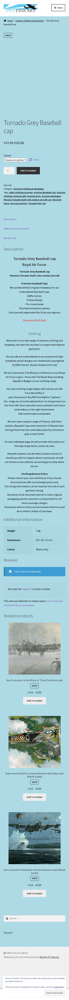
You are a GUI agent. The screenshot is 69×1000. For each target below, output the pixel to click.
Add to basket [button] (34, 700)
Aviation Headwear (51, 196)
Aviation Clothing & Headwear (29, 20)
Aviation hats (34, 196)
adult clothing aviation (21, 192)
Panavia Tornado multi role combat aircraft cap (27, 199)
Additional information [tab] (16, 228)
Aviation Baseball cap (45, 192)
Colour (7, 155)
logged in (27, 589)
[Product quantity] (9, 170)
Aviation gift (20, 196)
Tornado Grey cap (37, 203)
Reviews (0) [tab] (10, 238)
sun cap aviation (18, 203)
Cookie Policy (59, 987)
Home (10, 20)
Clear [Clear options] (36, 159)
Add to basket (28, 170)
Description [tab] (10, 219)
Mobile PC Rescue (49, 957)
